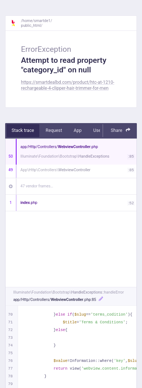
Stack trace (23, 130)
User (97, 130)
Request (54, 130)
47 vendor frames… (37, 186)
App (78, 130)
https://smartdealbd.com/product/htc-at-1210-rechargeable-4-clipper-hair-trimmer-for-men (67, 85)
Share (121, 130)
